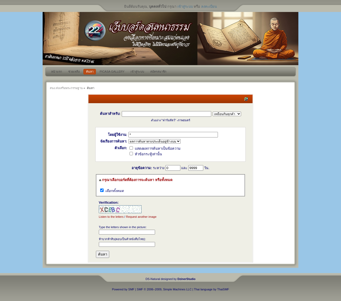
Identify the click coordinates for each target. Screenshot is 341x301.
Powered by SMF (123, 289)
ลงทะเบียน (209, 7)
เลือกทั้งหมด (114, 191)
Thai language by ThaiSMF (211, 289)
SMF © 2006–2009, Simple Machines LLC (164, 289)
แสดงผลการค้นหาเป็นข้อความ (155, 148)
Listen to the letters (111, 216)
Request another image (141, 216)
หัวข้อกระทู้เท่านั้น (145, 154)
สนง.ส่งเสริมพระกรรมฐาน (66, 88)
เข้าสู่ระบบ (185, 7)
